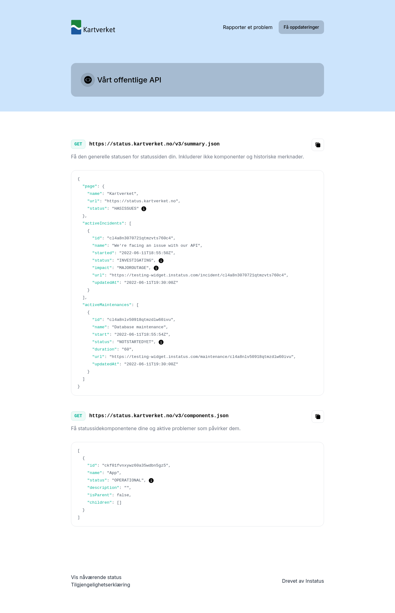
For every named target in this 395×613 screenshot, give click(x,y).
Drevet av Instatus (303, 581)
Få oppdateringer (301, 27)
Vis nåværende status (96, 577)
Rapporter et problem (248, 27)
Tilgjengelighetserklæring (100, 585)
